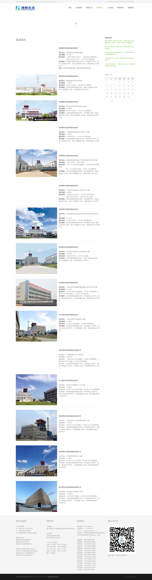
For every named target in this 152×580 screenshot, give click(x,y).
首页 (69, 7)
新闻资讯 (120, 7)
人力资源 (110, 7)
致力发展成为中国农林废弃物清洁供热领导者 (120, 1)
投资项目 (99, 7)
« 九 (111, 100)
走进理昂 (79, 7)
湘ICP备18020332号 (53, 576)
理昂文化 (89, 7)
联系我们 (131, 7)
